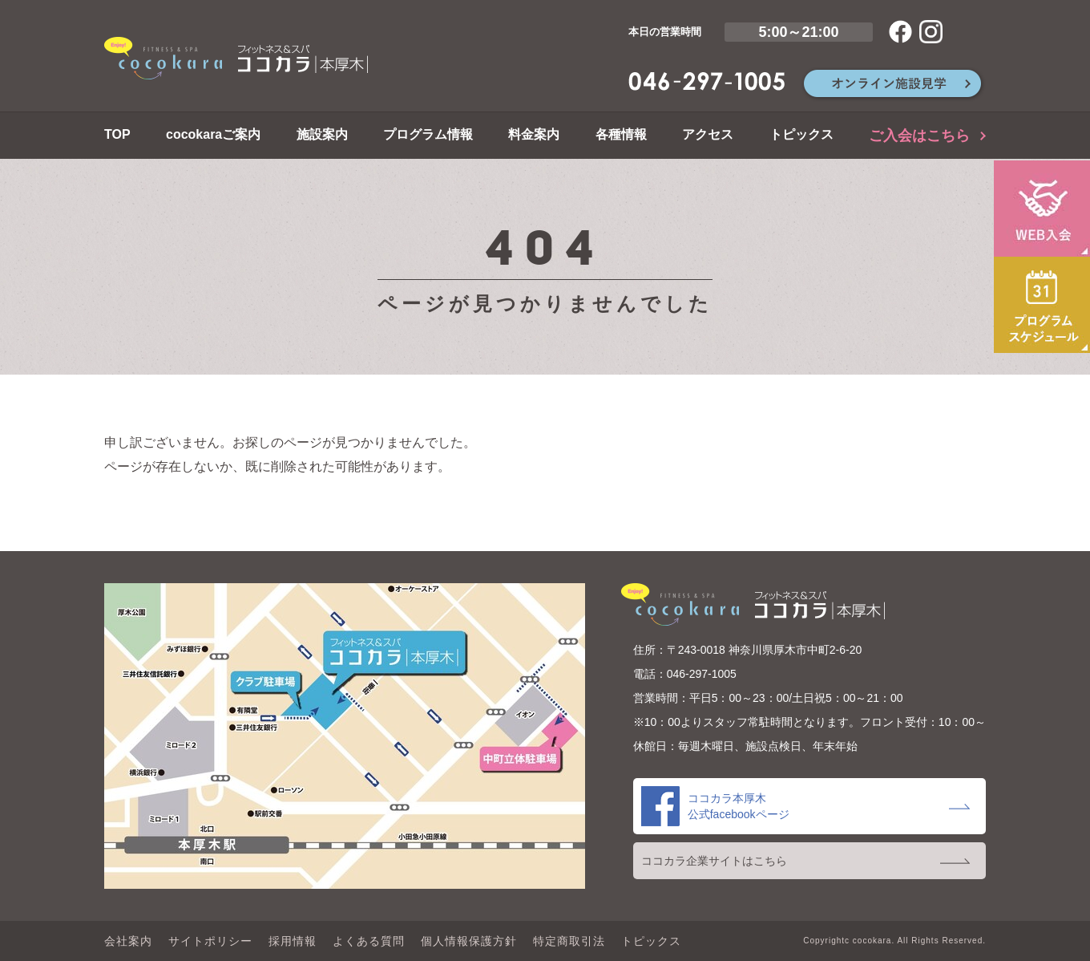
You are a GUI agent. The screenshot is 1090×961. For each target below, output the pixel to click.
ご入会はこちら (919, 136)
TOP (117, 134)
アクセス (707, 134)
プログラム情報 (428, 134)
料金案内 (533, 134)
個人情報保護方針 (469, 941)
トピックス (801, 134)
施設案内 (322, 134)
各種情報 (621, 134)
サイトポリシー (210, 941)
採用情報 (292, 941)
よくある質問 (369, 941)
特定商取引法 (569, 941)
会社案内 (128, 941)
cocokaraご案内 (213, 134)
